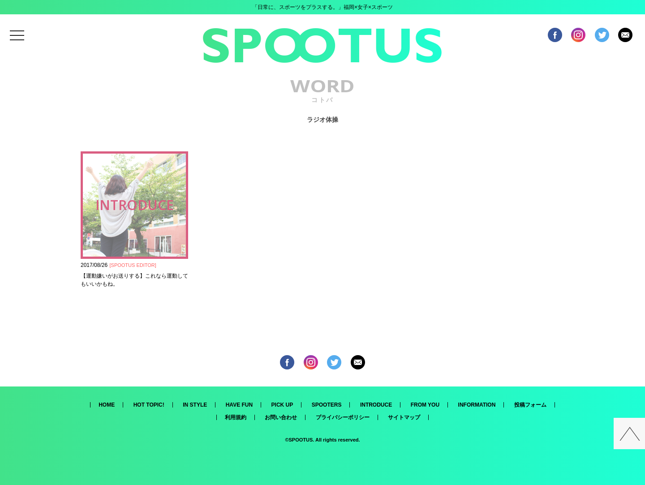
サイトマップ (404, 417)
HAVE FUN (239, 405)
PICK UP (282, 405)
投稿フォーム (530, 405)
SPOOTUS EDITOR (133, 265)
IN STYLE (195, 405)
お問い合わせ (281, 417)
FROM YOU (425, 405)
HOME (107, 405)
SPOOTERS (327, 405)
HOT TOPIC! (148, 405)
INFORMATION (477, 405)
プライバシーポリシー (343, 417)
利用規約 (235, 417)
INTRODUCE (376, 405)
